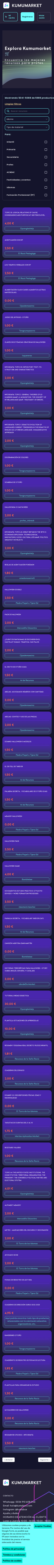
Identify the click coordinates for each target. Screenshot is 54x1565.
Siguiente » (45, 1460)
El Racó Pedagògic (27, 253)
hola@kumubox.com (21, 1505)
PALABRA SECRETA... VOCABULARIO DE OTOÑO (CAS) (26, 791)
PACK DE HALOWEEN (13, 614)
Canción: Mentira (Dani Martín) (18, 943)
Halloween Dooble (13, 590)
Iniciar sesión (42, 16)
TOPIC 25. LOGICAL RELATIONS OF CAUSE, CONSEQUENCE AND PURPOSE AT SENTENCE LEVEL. (25, 214)
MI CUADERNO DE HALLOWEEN (16, 1410)
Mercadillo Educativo (27, 628)
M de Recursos (27, 680)
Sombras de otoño (13, 482)
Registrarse (27, 17)
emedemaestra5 (27, 578)
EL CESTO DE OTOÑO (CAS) (16, 667)
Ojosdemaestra (27, 306)
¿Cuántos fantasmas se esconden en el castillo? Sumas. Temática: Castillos (22, 640)
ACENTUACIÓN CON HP (14, 240)
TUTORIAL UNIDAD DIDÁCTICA (17, 996)
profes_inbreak (27, 520)
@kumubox (21, 1509)
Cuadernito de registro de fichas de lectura (25, 1360)
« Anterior (8, 1460)
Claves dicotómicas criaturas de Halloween (25, 342)
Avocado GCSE (11, 1255)
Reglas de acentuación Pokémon (19, 565)
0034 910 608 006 (25, 1502)
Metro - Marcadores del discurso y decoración (26, 1230)
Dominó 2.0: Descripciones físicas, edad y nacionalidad (23, 1096)
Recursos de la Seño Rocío (27, 1059)
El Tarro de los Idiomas (27, 1111)
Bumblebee (27, 879)
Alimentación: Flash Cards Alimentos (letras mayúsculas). (25, 291)
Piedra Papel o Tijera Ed (27, 603)
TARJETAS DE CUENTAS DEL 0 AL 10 (19, 1123)
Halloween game (12, 866)
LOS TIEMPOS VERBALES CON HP (18, 265)
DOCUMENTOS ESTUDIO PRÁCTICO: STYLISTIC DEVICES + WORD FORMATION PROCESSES (23, 892)
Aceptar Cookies (43, 1526)
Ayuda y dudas (11, 1513)
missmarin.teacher (27, 907)
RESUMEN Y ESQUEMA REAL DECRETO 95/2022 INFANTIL (26, 1045)
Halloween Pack (12, 841)
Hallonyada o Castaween (16, 507)
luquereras (27, 355)
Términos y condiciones (14, 1555)
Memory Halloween (13, 816)
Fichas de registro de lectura (18, 1280)
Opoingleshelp (27, 228)
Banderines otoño (13, 1335)
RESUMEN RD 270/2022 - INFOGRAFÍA (19, 1435)
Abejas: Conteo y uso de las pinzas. (21, 717)
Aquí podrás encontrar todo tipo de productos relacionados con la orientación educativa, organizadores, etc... (27, 1321)
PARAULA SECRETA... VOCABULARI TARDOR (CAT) (24, 918)
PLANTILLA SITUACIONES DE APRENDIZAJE (22, 1020)
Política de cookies (12, 1561)
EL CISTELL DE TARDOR (14, 766)
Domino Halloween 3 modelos (18, 742)
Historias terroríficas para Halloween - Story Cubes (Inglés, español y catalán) (26, 969)
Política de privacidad (13, 1549)
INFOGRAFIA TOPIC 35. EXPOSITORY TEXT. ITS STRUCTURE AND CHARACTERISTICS (23, 368)
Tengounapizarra (27, 330)
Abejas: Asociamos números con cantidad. (24, 692)
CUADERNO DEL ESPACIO (14, 1070)
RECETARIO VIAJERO (13, 1148)
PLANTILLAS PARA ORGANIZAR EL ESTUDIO (22, 1385)
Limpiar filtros (13, 104)
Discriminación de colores (16, 457)
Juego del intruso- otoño (17, 317)
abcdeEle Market (27, 984)
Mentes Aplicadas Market (27, 1136)
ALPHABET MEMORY (13, 1205)
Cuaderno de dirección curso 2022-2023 (22, 1305)
